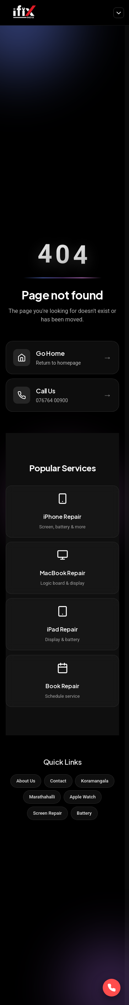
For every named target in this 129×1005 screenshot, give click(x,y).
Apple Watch (83, 796)
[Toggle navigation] (118, 12)
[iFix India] (24, 12)
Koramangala (94, 781)
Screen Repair (47, 813)
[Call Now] (111, 987)
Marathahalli (42, 796)
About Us (25, 781)
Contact (58, 781)
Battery (84, 813)
